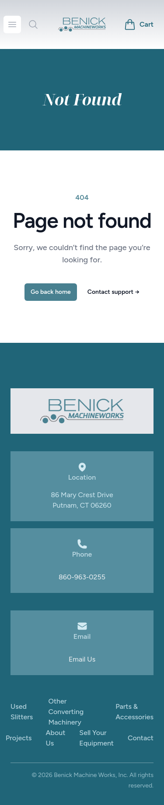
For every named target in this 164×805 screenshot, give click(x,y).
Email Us (82, 659)
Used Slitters (21, 711)
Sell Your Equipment (96, 737)
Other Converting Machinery (66, 711)
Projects (19, 738)
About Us (56, 737)
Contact (141, 738)
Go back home (51, 292)
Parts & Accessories (134, 711)
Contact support (113, 292)
